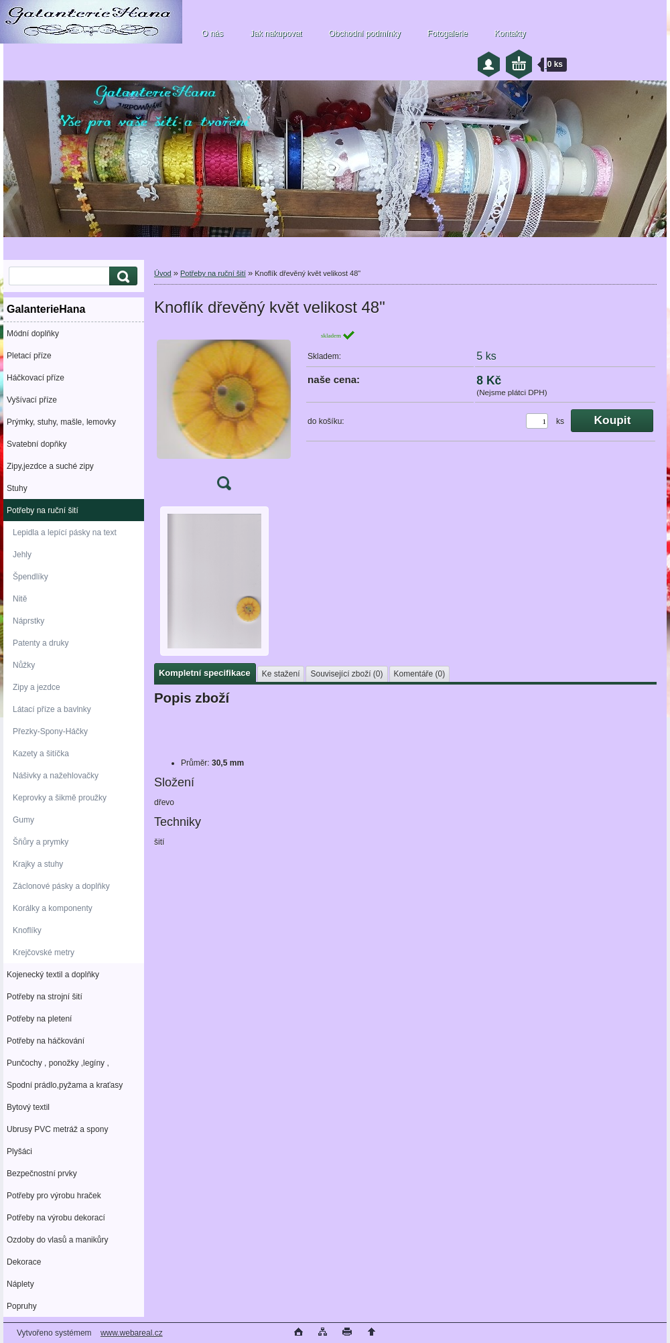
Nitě (20, 599)
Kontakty (510, 33)
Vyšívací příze (32, 400)
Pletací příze (29, 355)
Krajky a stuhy (38, 864)
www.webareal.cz (131, 1333)
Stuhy (17, 488)
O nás (212, 33)
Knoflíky (27, 930)
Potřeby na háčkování (45, 1041)
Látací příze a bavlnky (52, 709)
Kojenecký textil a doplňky (53, 974)
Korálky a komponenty (52, 908)
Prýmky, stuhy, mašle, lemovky (61, 422)
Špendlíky (30, 576)
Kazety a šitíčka (41, 753)
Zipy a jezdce (36, 687)
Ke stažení (281, 674)
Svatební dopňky (36, 444)
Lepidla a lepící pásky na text (65, 532)
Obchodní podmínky (364, 33)
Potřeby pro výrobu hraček (54, 1195)
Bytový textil (28, 1107)
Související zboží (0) (346, 674)
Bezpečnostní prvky (42, 1173)
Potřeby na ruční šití (42, 510)
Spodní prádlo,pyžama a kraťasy (65, 1085)
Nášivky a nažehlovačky (55, 775)
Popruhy (22, 1306)
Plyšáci (19, 1151)
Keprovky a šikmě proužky (60, 797)
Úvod (163, 273)
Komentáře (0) (420, 674)
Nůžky (24, 665)
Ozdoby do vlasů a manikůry (57, 1240)
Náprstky (28, 621)
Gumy (23, 820)
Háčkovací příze (35, 377)
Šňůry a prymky (40, 842)
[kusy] (537, 421)
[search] (121, 276)
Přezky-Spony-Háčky (50, 731)
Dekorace (24, 1262)
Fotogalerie (447, 33)
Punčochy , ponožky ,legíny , (58, 1063)
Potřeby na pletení (39, 1018)
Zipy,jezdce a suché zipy (50, 466)
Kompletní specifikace (205, 673)
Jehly (22, 554)
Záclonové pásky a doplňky (61, 886)
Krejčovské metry (43, 952)
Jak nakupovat (276, 33)
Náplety (20, 1284)
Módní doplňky (33, 333)
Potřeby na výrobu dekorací (56, 1217)
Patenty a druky (40, 643)
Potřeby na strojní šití (44, 996)
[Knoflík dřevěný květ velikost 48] (223, 414)
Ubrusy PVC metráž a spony (57, 1129)
